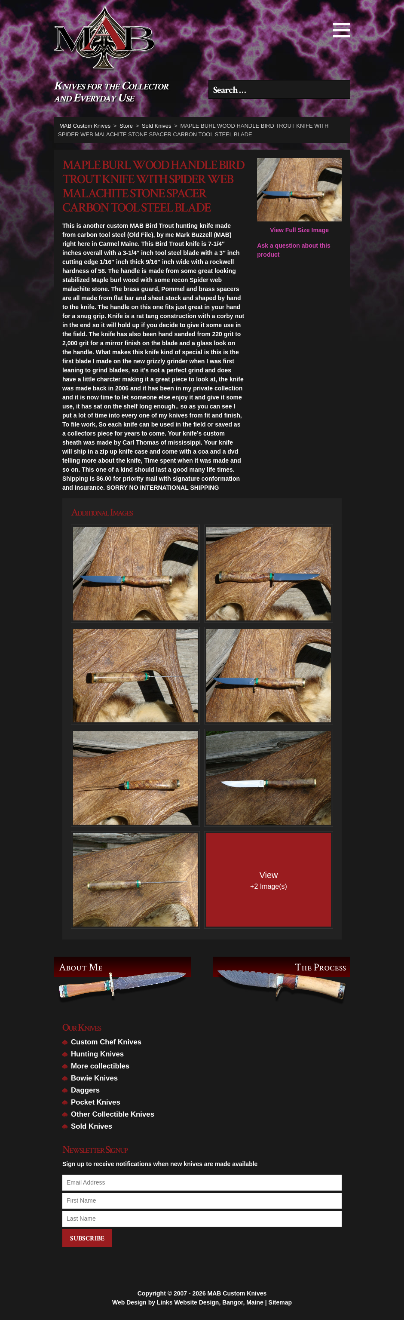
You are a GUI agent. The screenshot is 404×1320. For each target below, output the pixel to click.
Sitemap (280, 1301)
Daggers (85, 1090)
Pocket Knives (95, 1102)
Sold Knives (91, 1126)
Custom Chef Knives (106, 1042)
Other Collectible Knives (112, 1114)
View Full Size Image (299, 195)
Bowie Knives (94, 1078)
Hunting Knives (97, 1054)
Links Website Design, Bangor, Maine (210, 1301)
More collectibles (100, 1066)
